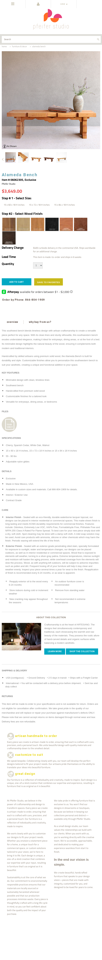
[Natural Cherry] (37, 224)
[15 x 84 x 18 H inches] (64, 205)
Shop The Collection (82, 651)
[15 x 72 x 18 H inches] (39, 205)
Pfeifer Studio (8, 184)
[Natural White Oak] (23, 224)
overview (13, 322)
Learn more (55, 651)
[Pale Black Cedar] (9, 238)
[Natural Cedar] (66, 224)
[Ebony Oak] (52, 224)
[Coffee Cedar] (80, 224)
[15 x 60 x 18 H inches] (14, 205)
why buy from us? (40, 322)
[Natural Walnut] (9, 224)
